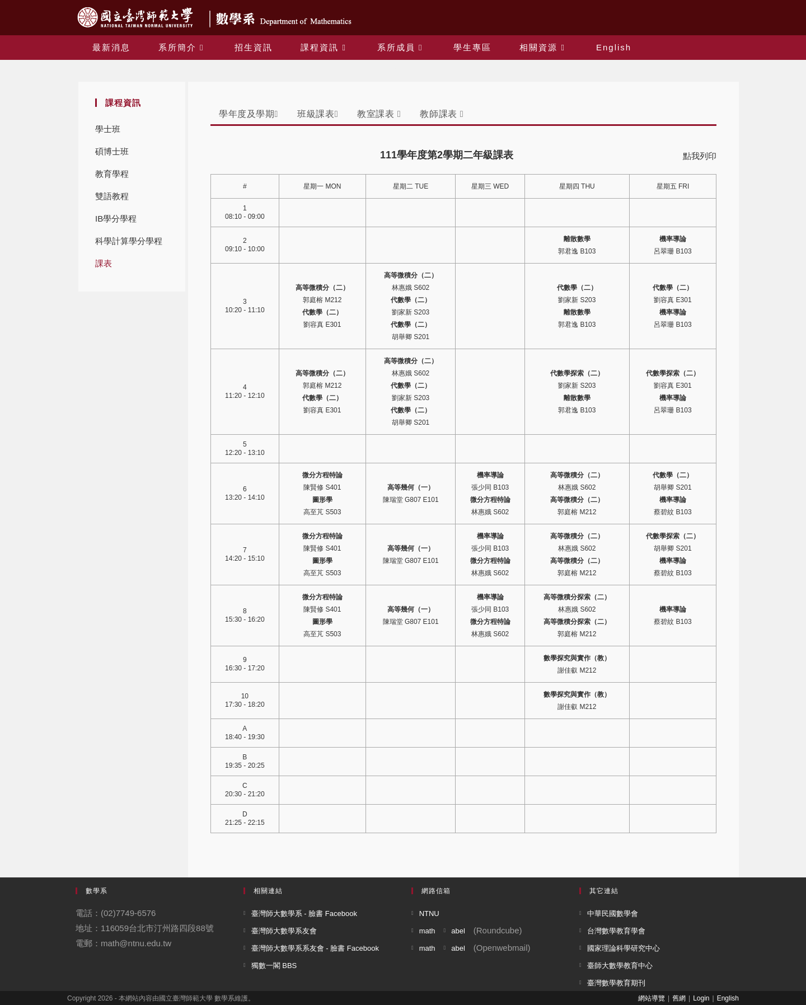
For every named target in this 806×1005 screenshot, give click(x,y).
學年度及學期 (248, 114)
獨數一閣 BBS (274, 965)
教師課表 (441, 114)
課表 (103, 263)
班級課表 (317, 114)
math (427, 931)
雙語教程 (112, 196)
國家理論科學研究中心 (623, 948)
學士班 (107, 129)
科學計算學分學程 (128, 241)
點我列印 (699, 156)
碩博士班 (112, 151)
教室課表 (379, 114)
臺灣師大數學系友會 (284, 931)
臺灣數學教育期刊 (616, 983)
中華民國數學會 (612, 913)
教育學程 (112, 174)
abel (458, 931)
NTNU (429, 913)
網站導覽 (651, 998)
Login (701, 998)
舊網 (679, 998)
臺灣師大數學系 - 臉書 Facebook (304, 913)
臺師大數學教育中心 (620, 965)
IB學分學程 (116, 218)
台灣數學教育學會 (616, 931)
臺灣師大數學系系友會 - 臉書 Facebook (315, 948)
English (728, 998)
